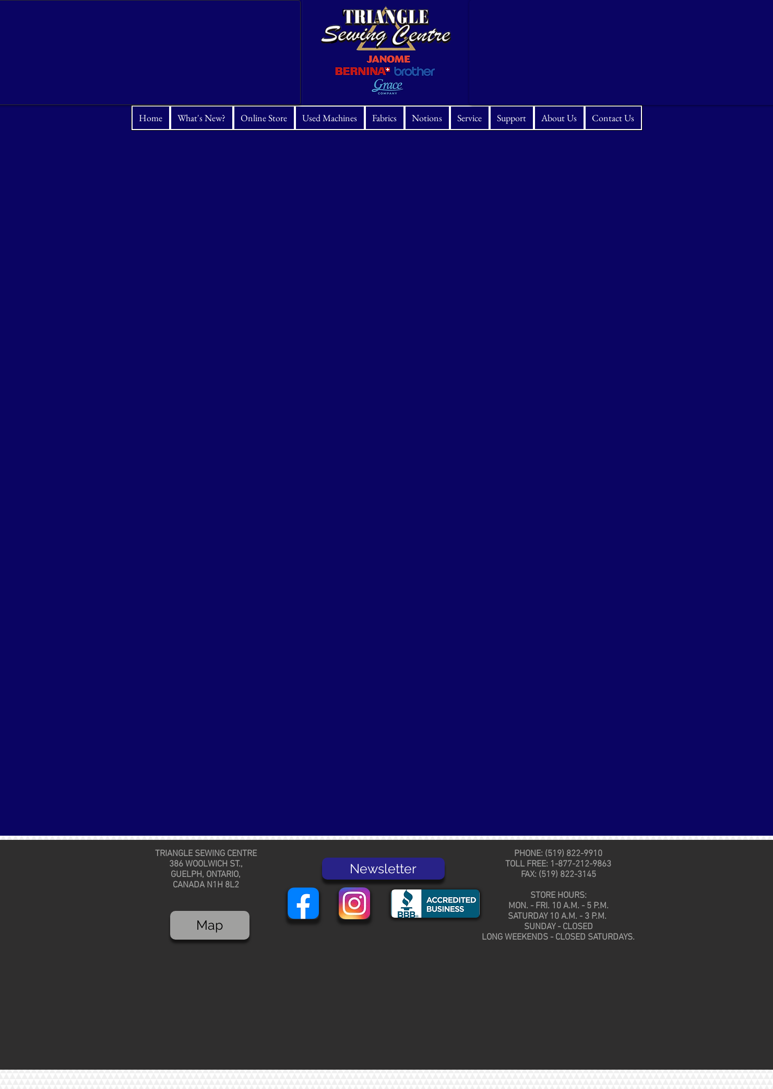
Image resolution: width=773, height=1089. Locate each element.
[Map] (209, 925)
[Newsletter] (383, 869)
